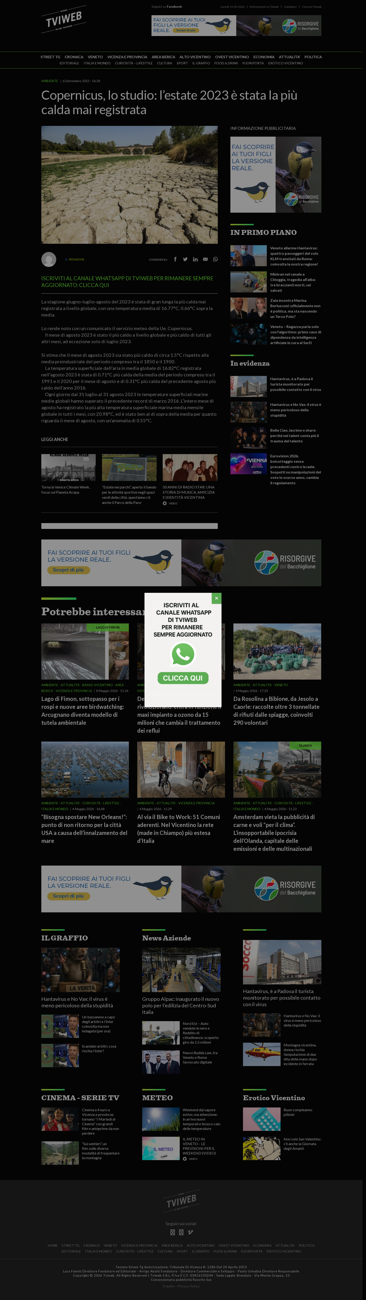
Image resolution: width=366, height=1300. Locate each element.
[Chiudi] (217, 598)
